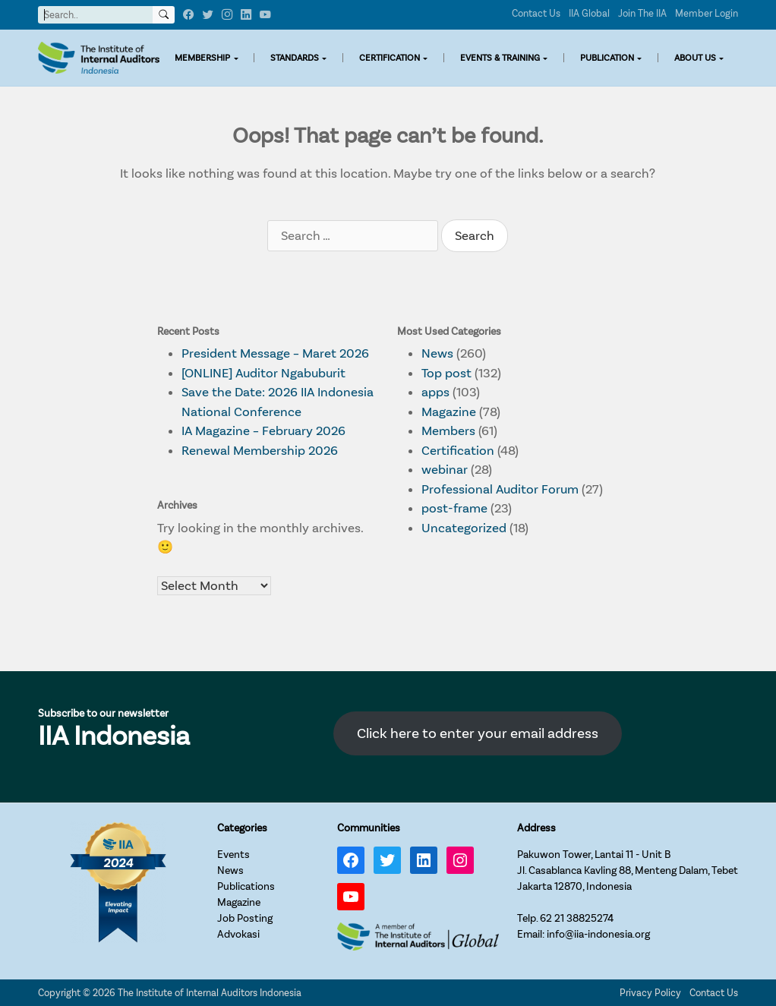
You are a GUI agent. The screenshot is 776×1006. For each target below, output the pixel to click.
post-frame (454, 508)
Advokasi (238, 934)
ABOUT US (695, 57)
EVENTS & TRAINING (500, 57)
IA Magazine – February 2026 (263, 431)
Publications (246, 886)
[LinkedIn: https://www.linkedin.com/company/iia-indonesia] (423, 860)
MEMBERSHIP (202, 57)
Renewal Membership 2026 (259, 451)
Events (233, 854)
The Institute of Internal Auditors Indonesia (209, 992)
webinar (444, 470)
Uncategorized (463, 528)
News (437, 353)
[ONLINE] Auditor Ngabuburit (263, 373)
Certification (457, 451)
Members (448, 431)
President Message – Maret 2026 (275, 353)
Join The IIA (642, 13)
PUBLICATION (607, 57)
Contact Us (536, 13)
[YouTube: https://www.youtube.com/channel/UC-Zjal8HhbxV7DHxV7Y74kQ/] (350, 896)
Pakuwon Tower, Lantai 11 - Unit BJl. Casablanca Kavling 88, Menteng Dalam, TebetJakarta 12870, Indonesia (627, 870)
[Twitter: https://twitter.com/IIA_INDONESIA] (387, 860)
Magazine (448, 412)
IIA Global (589, 13)
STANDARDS (294, 57)
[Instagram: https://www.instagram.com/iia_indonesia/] (460, 860)
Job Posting (245, 918)
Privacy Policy (650, 992)
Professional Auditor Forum (500, 489)
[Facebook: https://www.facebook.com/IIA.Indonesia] (350, 860)
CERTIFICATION (389, 57)
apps (435, 392)
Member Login (706, 13)
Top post (446, 373)
